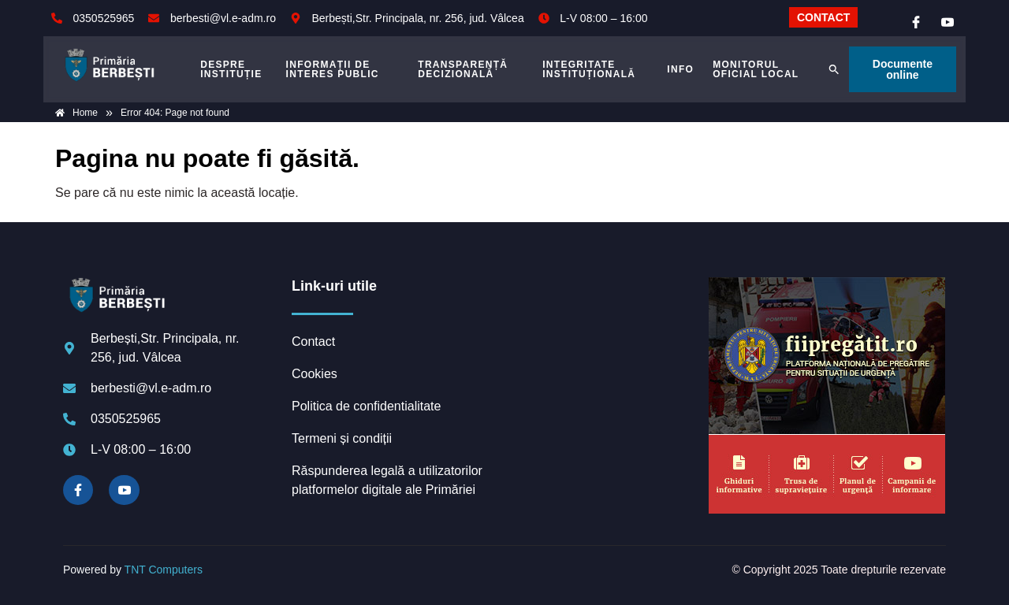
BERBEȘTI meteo (603, 336)
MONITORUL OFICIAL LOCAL (756, 69)
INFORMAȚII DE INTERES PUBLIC (332, 69)
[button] (834, 69)
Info (680, 69)
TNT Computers (164, 569)
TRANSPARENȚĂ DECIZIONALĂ (463, 69)
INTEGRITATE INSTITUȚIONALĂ (588, 69)
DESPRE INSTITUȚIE (231, 69)
